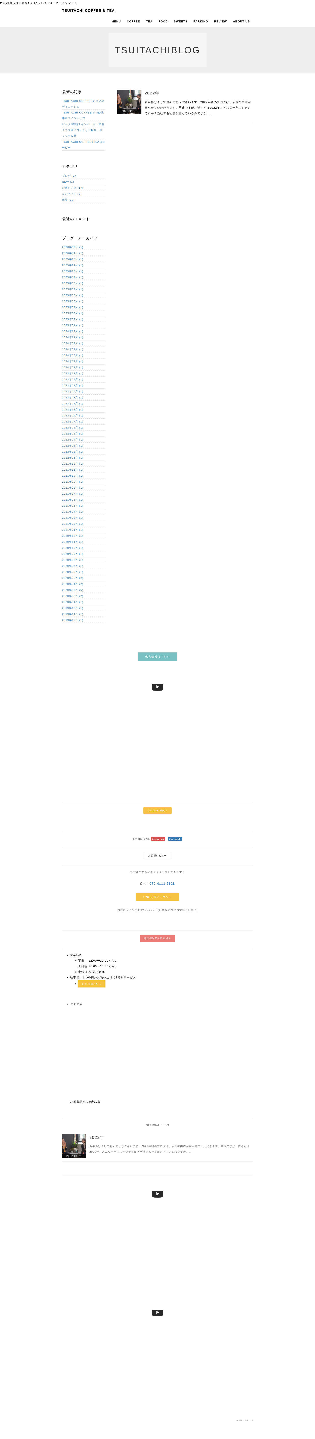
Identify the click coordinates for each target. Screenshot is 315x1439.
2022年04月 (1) (72, 439)
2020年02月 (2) (72, 595)
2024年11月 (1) (72, 337)
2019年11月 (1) (72, 614)
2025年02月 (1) (72, 319)
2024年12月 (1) (72, 331)
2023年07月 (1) (72, 385)
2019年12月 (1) (72, 608)
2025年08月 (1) (72, 283)
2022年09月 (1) (72, 415)
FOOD (163, 21)
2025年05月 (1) (72, 301)
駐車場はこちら (91, 983)
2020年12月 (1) (72, 535)
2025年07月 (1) (72, 289)
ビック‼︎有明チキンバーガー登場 (83, 124)
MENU (116, 21)
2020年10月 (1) (72, 547)
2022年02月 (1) (72, 451)
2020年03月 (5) (72, 589)
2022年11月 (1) (72, 409)
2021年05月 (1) (72, 505)
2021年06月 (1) (72, 499)
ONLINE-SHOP (157, 810)
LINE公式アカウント (157, 897)
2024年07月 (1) (72, 349)
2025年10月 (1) (72, 271)
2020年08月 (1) (72, 559)
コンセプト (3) (72, 193)
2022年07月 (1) (72, 421)
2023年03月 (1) (72, 397)
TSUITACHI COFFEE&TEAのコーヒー (83, 144)
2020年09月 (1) (72, 553)
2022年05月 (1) (72, 433)
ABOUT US (241, 21)
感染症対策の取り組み (157, 938)
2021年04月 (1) (72, 511)
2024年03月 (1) (72, 361)
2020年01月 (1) (72, 602)
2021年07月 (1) (72, 493)
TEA (149, 21)
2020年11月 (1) (72, 541)
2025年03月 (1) (72, 313)
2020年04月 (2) (72, 583)
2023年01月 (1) (72, 403)
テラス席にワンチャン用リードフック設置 (82, 133)
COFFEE (133, 21)
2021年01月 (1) (72, 529)
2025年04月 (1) (72, 307)
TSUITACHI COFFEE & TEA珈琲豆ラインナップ (83, 115)
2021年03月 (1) (72, 517)
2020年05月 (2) (72, 577)
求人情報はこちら (157, 656)
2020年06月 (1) (72, 571)
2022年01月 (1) (72, 457)
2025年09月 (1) (72, 277)
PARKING (200, 21)
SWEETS (180, 21)
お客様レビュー (157, 855)
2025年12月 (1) (72, 259)
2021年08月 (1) (72, 487)
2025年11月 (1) (72, 265)
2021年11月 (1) (72, 469)
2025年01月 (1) (72, 325)
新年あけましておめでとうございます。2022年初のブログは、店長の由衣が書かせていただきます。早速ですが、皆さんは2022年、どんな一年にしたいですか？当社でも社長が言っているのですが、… (198, 107)
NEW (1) (68, 181)
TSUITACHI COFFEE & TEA (88, 11)
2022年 (152, 93)
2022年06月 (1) (72, 427)
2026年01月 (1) (72, 253)
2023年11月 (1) (72, 373)
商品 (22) (68, 199)
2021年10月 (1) (72, 475)
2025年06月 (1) (72, 295)
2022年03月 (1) (72, 445)
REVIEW (220, 21)
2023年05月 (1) (72, 391)
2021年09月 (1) (72, 481)
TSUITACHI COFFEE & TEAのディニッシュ (83, 103)
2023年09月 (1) (72, 379)
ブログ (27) (70, 175)
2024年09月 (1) (72, 343)
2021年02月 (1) (72, 523)
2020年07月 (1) (72, 565)
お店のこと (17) (72, 187)
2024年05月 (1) (72, 355)
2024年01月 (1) (72, 367)
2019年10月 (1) (72, 620)
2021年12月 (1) (72, 463)
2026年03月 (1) (72, 247)
